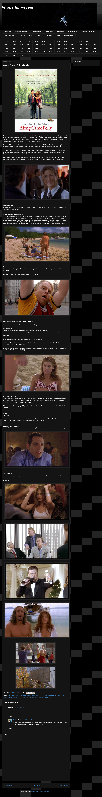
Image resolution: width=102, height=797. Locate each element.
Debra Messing (44, 695)
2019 (43, 41)
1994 (36, 48)
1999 (94, 45)
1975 (80, 52)
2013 (87, 41)
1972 (6, 55)
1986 (94, 48)
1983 (21, 52)
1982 (28, 52)
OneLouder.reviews (21, 31)
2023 (14, 41)
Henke (15, 720)
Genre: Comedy (56, 695)
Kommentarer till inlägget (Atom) (40, 791)
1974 (87, 52)
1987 (87, 48)
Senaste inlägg (8, 785)
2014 (80, 41)
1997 (14, 48)
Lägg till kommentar (10, 734)
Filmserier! (48, 35)
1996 (21, 48)
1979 (50, 52)
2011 (6, 45)
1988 (80, 48)
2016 (65, 41)
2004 (58, 45)
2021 (28, 41)
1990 (65, 48)
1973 (94, 52)
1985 (6, 52)
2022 (21, 41)
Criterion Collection (88, 31)
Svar (11, 716)
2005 (50, 45)
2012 (94, 41)
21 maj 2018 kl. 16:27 (26, 720)
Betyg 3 (29, 695)
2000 (87, 45)
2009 (21, 45)
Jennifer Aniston (12, 697)
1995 (28, 48)
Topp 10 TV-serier (35, 35)
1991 (58, 48)
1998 (6, 48)
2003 (65, 45)
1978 (58, 52)
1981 (36, 52)
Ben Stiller (23, 695)
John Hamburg (21, 697)
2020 (36, 41)
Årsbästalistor (10, 35)
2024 (6, 41)
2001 (80, 45)
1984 (14, 52)
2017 (58, 41)
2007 (36, 45)
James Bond (36, 31)
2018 (50, 41)
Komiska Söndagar (32, 697)
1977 (65, 52)
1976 (72, 52)
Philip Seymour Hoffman (45, 697)
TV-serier (22, 35)
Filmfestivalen (72, 31)
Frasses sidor (68, 35)
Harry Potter (49, 31)
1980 (43, 52)
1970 (21, 55)
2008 (28, 45)
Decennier (60, 31)
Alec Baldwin (15, 695)
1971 (14, 55)
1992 (50, 48)
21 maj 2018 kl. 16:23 (20, 707)
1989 (72, 48)
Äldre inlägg (64, 785)
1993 (43, 48)
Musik (58, 35)
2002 (72, 45)
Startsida (8, 31)
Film (50, 695)
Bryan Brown (35, 695)
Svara (9, 712)
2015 (72, 41)
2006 (43, 45)
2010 (14, 45)
